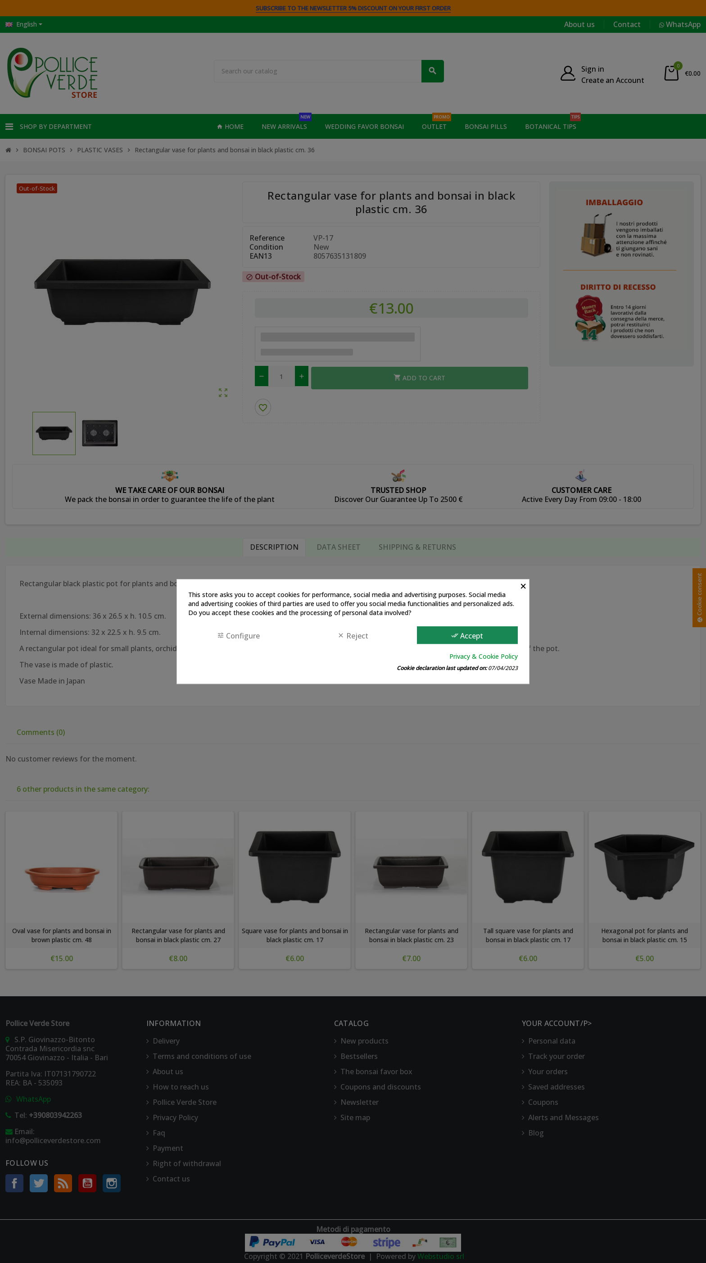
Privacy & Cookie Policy (483, 656)
